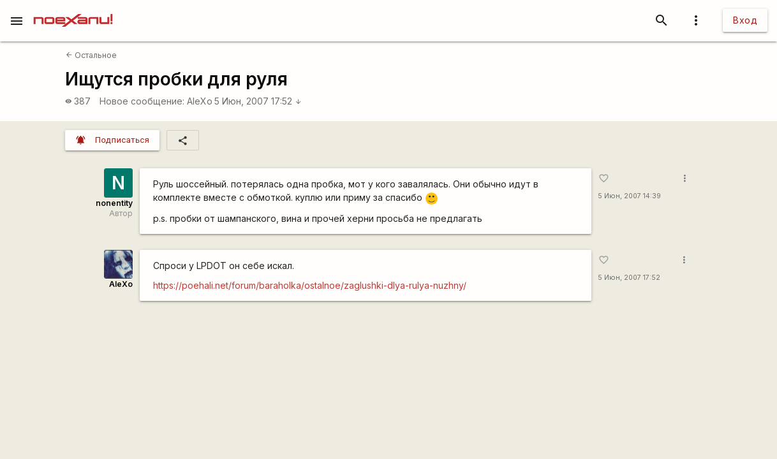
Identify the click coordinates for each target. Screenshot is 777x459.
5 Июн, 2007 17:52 (258, 101)
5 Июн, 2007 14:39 (629, 196)
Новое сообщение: (142, 101)
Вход (745, 20)
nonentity (114, 203)
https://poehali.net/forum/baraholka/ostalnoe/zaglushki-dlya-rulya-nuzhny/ (309, 285)
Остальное (91, 55)
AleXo (199, 101)
